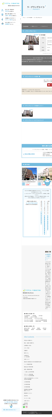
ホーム (24, 17)
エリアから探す (30, 17)
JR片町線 (40, 318)
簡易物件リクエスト (28, 395)
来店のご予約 (41, 221)
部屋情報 (25, 26)
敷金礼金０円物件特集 (28, 369)
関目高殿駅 (38, 332)
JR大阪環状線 (27, 318)
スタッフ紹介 (26, 350)
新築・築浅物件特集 (28, 372)
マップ (44, 26)
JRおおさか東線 (33, 319)
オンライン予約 (27, 400)
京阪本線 (45, 324)
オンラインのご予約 (44, 227)
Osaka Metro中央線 (38, 320)
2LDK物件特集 (27, 387)
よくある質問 (26, 359)
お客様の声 (26, 358)
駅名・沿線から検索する (29, 345)
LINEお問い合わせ (47, 225)
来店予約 (26, 398)
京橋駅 (44, 332)
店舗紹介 (26, 353)
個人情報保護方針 (32, 415)
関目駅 (32, 332)
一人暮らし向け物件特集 (29, 374)
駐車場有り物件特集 (28, 392)
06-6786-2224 (11, 402)
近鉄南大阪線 (38, 324)
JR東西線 (34, 318)
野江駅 (33, 330)
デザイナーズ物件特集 (28, 377)
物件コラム (26, 355)
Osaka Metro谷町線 (28, 320)
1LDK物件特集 (27, 384)
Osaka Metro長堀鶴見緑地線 (41, 322)
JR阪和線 (26, 319)
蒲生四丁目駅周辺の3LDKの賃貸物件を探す (33, 364)
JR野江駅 (44, 330)
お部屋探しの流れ (27, 348)
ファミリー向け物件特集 (29, 378)
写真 (35, 26)
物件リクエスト (27, 393)
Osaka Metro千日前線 (28, 322)
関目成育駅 (26, 332)
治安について (26, 362)
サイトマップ (25, 415)
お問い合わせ (26, 403)
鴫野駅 (38, 330)
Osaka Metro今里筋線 (28, 324)
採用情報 (26, 405)
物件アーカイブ (38, 415)
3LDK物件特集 (27, 389)
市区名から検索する (28, 343)
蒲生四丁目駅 (26, 330)
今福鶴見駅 (26, 333)
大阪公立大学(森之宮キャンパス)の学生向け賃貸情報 (31, 381)
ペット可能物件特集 (28, 367)
